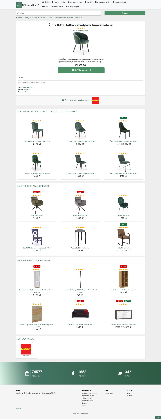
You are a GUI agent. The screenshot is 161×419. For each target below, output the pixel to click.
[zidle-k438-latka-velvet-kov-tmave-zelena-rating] (80, 153)
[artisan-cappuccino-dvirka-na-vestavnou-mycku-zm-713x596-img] (37, 314)
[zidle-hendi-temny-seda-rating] (80, 195)
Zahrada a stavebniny (102, 2)
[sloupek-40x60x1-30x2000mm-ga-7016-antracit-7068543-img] (80, 279)
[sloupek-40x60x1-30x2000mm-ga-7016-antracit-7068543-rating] (80, 269)
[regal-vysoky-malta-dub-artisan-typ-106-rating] (123, 269)
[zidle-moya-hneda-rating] (123, 228)
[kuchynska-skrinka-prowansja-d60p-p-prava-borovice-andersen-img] (37, 279)
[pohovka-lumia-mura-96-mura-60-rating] (80, 304)
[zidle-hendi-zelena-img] (37, 205)
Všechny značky (87, 398)
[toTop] (158, 417)
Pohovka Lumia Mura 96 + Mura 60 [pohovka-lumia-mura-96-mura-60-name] (80, 324)
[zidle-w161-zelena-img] (123, 205)
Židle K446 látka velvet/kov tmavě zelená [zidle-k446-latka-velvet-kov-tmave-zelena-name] (37, 141)
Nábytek (45, 2)
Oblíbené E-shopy (25, 339)
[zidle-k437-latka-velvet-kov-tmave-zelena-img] (80, 131)
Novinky (84, 403)
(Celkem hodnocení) (80, 31)
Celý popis (99, 62)
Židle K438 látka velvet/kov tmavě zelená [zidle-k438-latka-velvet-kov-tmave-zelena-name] (80, 173)
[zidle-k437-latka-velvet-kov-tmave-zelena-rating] (80, 121)
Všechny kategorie (72, 7)
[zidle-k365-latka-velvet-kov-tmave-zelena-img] (123, 131)
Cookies (129, 396)
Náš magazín (109, 393)
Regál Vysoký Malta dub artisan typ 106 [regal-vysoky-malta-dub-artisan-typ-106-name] (123, 290)
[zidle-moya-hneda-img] (123, 237)
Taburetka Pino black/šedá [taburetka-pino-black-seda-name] (80, 248)
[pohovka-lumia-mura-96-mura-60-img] (80, 314)
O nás (128, 393)
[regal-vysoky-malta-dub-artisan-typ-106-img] (123, 279)
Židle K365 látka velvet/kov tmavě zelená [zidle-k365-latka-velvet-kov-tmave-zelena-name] (123, 141)
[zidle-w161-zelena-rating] (123, 195)
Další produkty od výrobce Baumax (34, 260)
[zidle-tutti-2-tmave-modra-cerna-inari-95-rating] (37, 228)
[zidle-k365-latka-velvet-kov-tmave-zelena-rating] (123, 121)
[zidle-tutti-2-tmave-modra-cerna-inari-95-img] (37, 237)
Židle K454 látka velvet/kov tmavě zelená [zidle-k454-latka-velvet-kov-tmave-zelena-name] (123, 173)
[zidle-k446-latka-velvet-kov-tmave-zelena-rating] (37, 121)
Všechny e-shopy (87, 400)
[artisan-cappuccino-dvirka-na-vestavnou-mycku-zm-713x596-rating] (37, 304)
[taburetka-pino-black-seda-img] (80, 237)
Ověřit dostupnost (81, 70)
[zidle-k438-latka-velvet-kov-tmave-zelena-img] (80, 163)
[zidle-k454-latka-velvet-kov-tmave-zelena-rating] (123, 153)
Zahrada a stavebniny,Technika (53, 7)
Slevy (84, 405)
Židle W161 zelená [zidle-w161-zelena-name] (123, 215)
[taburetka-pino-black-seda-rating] (80, 228)
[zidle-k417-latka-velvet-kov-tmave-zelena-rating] (37, 153)
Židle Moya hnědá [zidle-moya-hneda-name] (123, 248)
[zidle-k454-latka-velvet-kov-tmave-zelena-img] (123, 163)
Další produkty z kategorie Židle (33, 186)
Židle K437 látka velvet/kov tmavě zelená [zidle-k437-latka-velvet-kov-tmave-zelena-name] (80, 141)
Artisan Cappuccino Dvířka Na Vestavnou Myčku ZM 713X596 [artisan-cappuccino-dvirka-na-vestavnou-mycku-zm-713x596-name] (37, 326)
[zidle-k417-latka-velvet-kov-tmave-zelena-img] (37, 163)
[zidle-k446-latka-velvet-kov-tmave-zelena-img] (37, 131)
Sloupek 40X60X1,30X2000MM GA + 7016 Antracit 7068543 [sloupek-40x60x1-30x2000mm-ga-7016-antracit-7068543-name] (80, 291)
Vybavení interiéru (58, 2)
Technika (88, 2)
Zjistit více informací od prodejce (80, 100)
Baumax (26, 90)
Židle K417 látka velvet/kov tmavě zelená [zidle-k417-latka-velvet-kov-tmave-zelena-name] (37, 173)
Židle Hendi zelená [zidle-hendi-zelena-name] (37, 215)
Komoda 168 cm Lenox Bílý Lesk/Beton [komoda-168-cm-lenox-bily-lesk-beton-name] (123, 324)
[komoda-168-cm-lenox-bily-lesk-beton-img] (123, 314)
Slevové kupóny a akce (89, 393)
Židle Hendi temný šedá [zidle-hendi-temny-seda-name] (80, 215)
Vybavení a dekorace (74, 2)
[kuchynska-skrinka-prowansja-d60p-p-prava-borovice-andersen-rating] (37, 269)
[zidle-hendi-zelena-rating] (37, 195)
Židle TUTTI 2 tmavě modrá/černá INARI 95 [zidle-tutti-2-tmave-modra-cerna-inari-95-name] (37, 248)
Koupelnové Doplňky (120, 2)
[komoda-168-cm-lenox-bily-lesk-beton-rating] (123, 304)
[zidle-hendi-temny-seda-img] (80, 205)
